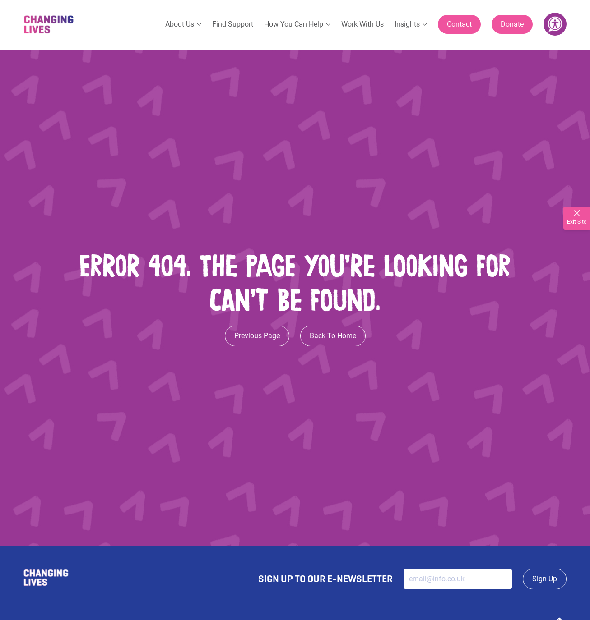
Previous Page (257, 335)
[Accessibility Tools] (555, 24)
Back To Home (333, 335)
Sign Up (544, 578)
